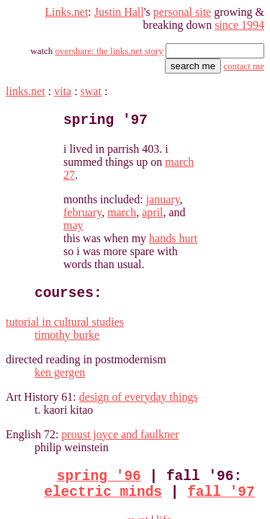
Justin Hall (108, 6)
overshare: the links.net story (104, 45)
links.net (25, 85)
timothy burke (38, 260)
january (112, 161)
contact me (243, 60)
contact (247, 472)
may (37, 174)
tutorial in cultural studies (67, 247)
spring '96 (84, 400)
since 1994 (238, 19)
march (201, 161)
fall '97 (206, 420)
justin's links (125, 472)
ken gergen (33, 297)
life (151, 447)
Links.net (52, 6)
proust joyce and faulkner (129, 359)
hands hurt (126, 187)
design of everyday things (146, 322)
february (159, 161)
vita (65, 85)
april (235, 161)
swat (95, 85)
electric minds (89, 420)
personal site (179, 6)
